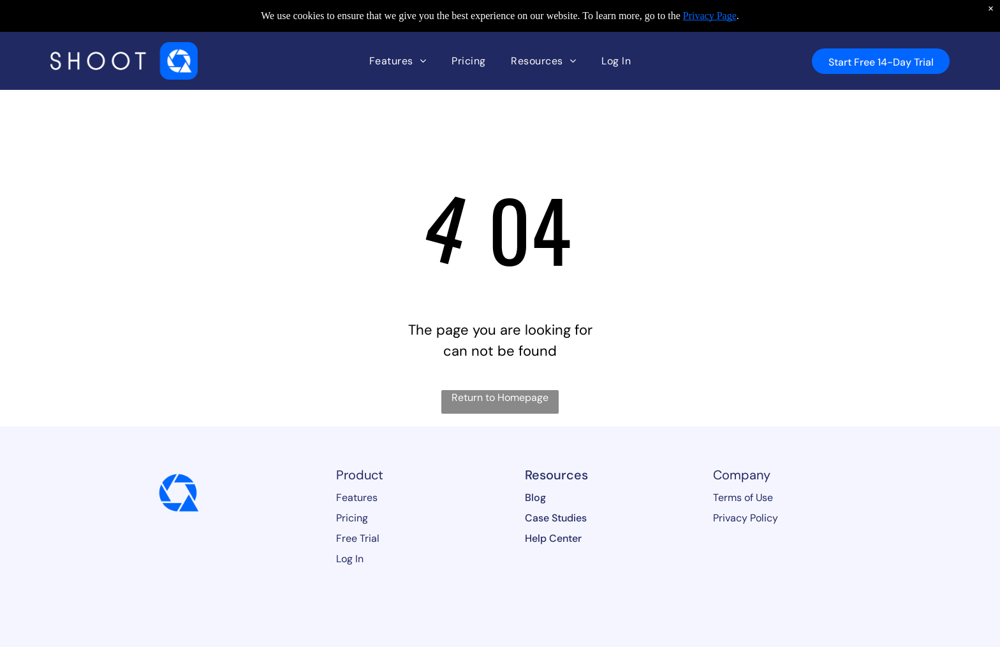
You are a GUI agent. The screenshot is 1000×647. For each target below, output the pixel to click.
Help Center (553, 538)
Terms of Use (743, 497)
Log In (350, 558)
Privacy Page (710, 15)
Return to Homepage (500, 397)
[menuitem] (398, 61)
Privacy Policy (745, 518)
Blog (535, 497)
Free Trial (357, 538)
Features (357, 497)
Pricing (352, 518)
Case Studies (556, 518)
